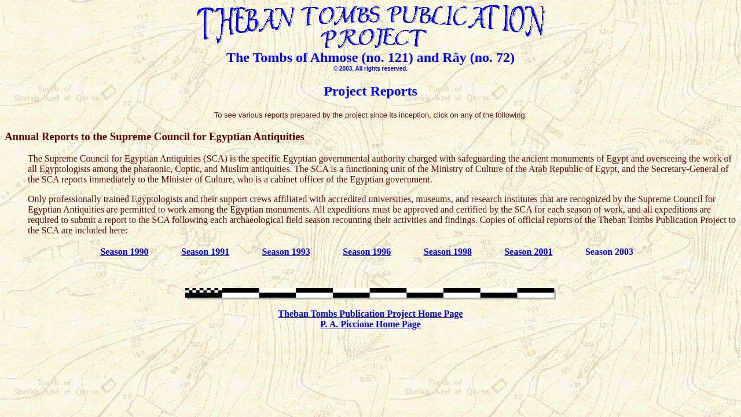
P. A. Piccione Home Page (370, 324)
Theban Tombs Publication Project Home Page (370, 314)
